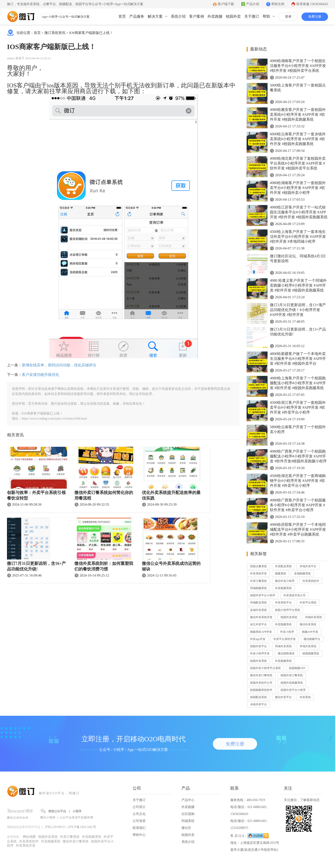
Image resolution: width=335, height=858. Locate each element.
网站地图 (29, 836)
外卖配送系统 (283, 566)
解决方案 (155, 16)
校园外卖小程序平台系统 (265, 668)
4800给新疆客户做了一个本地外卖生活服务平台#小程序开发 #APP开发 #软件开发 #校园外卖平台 (298, 358)
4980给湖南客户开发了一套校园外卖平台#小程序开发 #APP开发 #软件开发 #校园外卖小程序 (298, 188)
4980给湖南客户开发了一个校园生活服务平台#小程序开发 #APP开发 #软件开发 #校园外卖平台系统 (298, 66)
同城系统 (187, 821)
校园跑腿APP (297, 668)
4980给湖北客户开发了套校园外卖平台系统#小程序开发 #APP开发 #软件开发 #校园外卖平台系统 (298, 163)
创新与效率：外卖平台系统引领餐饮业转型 (36, 495)
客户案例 (196, 16)
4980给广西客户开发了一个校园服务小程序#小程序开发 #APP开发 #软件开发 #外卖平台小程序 (298, 505)
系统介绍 (178, 16)
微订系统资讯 (54, 33)
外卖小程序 (287, 631)
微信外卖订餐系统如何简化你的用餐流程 (103, 495)
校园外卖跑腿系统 (292, 682)
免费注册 (314, 16)
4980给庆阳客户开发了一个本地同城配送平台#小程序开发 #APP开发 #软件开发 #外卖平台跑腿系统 (298, 529)
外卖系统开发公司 (294, 595)
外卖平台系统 (308, 602)
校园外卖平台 (258, 646)
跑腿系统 (280, 573)
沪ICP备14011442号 (82, 827)
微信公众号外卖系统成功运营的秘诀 (171, 566)
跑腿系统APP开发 (261, 631)
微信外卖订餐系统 (261, 675)
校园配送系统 (258, 697)
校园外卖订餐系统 (292, 675)
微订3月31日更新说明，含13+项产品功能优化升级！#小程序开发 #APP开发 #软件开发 (298, 310)
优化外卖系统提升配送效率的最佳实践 (171, 495)
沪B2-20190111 (55, 827)
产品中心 (187, 800)
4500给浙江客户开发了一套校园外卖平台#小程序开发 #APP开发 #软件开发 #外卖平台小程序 (298, 407)
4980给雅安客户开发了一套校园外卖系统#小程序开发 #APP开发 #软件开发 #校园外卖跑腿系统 (298, 114)
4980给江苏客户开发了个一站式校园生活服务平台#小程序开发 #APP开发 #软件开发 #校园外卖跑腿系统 (299, 212)
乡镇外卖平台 (258, 704)
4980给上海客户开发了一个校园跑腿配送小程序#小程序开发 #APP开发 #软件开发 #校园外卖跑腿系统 (298, 383)
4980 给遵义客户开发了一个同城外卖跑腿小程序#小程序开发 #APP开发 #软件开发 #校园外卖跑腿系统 (298, 285)
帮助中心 (139, 835)
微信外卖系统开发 (261, 617)
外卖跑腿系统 (283, 588)
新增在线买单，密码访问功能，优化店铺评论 (59, 365)
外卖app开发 (257, 639)
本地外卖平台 (308, 566)
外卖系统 (305, 697)
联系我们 (139, 828)
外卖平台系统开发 (284, 639)
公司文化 (139, 814)
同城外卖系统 (313, 617)
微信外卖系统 (308, 624)
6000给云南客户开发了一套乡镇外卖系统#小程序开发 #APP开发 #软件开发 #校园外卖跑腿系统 (298, 139)
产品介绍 (252, 4)
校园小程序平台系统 (287, 610)
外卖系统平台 (283, 602)
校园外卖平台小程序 (262, 595)
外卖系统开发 (258, 573)
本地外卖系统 (308, 646)
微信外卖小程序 (285, 581)
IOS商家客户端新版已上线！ (91, 33)
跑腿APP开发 (310, 631)
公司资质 (139, 821)
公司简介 (139, 807)
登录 (288, 16)
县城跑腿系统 (302, 573)
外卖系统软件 (310, 581)
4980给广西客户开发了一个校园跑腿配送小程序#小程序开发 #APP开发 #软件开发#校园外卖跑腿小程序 (298, 456)
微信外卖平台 (283, 697)
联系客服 (312, 4)
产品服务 (136, 16)
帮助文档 (277, 4)
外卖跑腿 (215, 16)
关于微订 (251, 16)
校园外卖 (233, 16)
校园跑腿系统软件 (261, 690)
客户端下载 (226, 4)
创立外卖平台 (258, 624)
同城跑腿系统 (258, 588)
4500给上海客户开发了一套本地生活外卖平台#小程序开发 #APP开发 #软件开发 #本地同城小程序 (298, 236)
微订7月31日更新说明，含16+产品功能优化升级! (36, 566)
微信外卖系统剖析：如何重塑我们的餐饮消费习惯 (103, 566)
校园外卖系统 (289, 617)
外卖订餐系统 (258, 581)
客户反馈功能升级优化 (40, 375)
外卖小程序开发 (260, 653)
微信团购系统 (286, 653)
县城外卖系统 (258, 610)
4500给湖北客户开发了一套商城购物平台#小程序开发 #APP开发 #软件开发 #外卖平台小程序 (298, 480)
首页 (122, 16)
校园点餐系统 (258, 566)
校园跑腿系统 (310, 653)
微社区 (186, 828)
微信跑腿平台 (312, 639)
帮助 (266, 16)
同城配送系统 (258, 602)
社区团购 (187, 814)
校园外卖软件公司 (261, 682)
